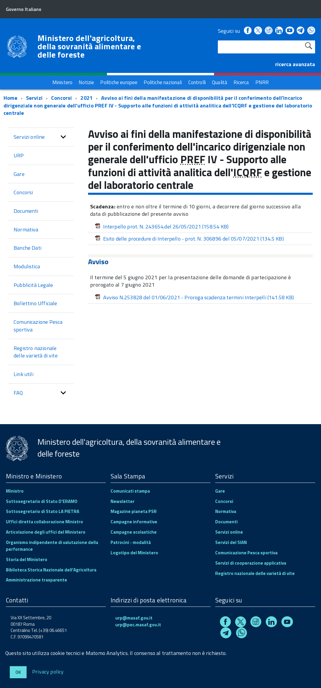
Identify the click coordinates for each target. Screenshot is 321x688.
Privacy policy (48, 671)
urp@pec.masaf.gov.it (138, 624)
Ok (18, 672)
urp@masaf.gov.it (134, 618)
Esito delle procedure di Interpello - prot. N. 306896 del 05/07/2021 (189, 239)
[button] (63, 137)
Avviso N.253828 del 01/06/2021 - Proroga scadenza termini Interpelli (194, 297)
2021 (86, 98)
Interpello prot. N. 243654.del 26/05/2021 (162, 227)
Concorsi (61, 98)
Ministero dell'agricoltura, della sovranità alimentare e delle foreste (89, 46)
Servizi (34, 98)
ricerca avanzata (295, 64)
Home (10, 98)
